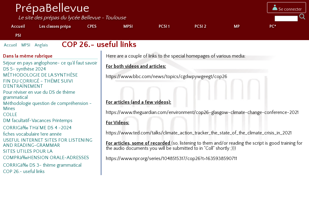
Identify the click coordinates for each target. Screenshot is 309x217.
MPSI (128, 26)
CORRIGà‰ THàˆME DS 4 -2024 (37, 128)
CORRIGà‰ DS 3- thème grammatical (42, 165)
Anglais (41, 45)
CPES (92, 26)
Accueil (18, 26)
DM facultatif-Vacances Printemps (37, 120)
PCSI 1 (164, 26)
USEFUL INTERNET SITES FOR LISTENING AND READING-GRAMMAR (47, 143)
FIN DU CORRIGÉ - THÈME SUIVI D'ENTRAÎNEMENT (38, 84)
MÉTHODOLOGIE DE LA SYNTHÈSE (40, 75)
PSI (18, 35)
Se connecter (286, 9)
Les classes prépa (55, 26)
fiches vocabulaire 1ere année (32, 134)
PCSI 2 (200, 26)
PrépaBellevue (52, 8)
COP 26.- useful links (24, 171)
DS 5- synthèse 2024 (24, 69)
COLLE (10, 114)
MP (237, 26)
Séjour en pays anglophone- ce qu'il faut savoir (50, 63)
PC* (272, 26)
